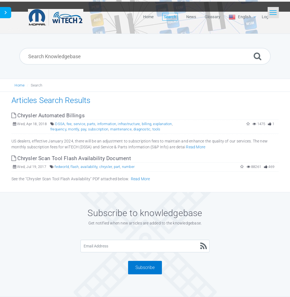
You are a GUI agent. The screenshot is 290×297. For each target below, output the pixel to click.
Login (267, 17)
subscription (98, 129)
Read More (195, 147)
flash (74, 167)
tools (156, 129)
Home (20, 85)
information (106, 124)
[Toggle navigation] (273, 12)
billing (146, 124)
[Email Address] (145, 246)
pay (83, 129)
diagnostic (141, 129)
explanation (162, 124)
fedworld (62, 167)
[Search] (257, 56)
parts (91, 124)
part (117, 167)
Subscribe (145, 267)
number (128, 167)
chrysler (105, 167)
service (79, 124)
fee (69, 124)
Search (36, 85)
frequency (58, 129)
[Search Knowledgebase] (144, 56)
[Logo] (55, 17)
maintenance (121, 129)
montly (73, 129)
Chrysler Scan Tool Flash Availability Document (71, 158)
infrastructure (129, 124)
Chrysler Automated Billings (48, 115)
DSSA (60, 124)
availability (89, 167)
